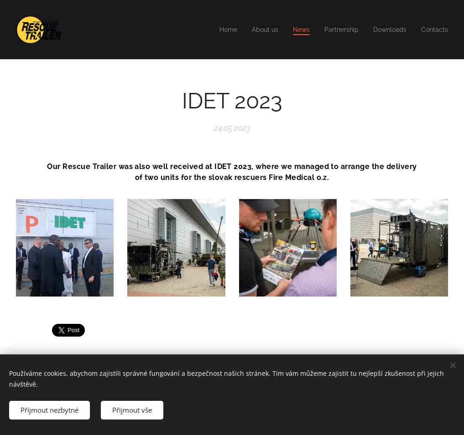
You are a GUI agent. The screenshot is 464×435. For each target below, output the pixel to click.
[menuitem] (217, 29)
